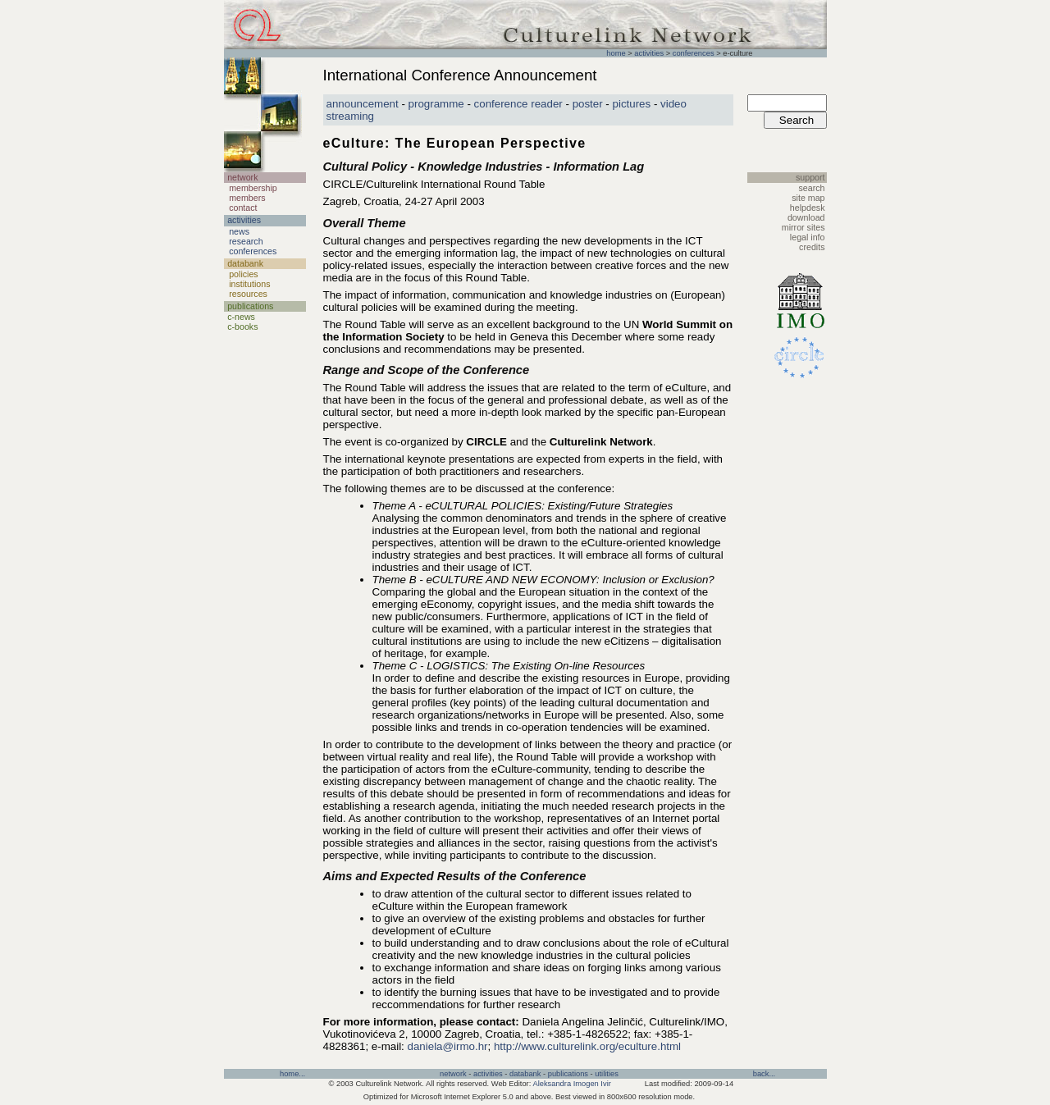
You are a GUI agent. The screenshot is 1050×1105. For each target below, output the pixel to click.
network (453, 1074)
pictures (632, 104)
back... (764, 1074)
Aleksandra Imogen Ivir (571, 1084)
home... (292, 1074)
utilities (607, 1074)
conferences (693, 53)
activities (649, 53)
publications (568, 1074)
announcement (362, 104)
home (615, 53)
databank (525, 1074)
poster (588, 104)
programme (436, 104)
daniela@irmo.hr (448, 1046)
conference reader (518, 104)
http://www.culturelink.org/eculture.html (587, 1046)
